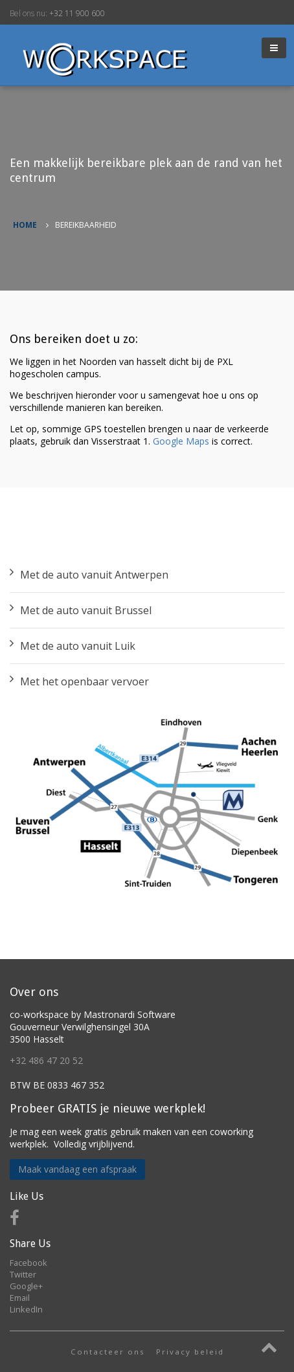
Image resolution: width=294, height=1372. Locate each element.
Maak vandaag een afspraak (77, 1169)
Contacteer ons (108, 1351)
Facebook (28, 1262)
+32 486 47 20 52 (46, 1060)
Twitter (23, 1274)
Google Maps (181, 441)
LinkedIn (26, 1309)
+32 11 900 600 (77, 13)
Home (25, 224)
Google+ (26, 1286)
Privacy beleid (190, 1351)
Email (20, 1297)
